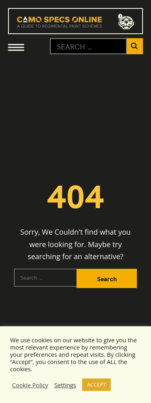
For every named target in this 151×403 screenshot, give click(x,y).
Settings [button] (65, 385)
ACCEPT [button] (96, 384)
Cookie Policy (30, 385)
